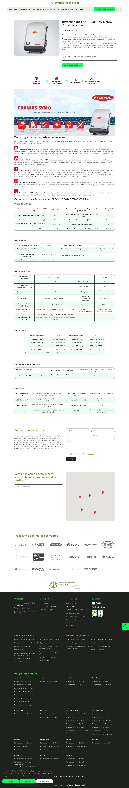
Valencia (69, 755)
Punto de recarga (51, 9)
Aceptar (10, 781)
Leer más (91, 454)
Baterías (64, 9)
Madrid (16, 755)
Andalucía (17, 678)
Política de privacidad (32, 785)
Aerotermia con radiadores (100, 646)
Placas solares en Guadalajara (76, 724)
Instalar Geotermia (97, 649)
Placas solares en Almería (23, 691)
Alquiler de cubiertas (46, 643)
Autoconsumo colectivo (22, 658)
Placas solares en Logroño (101, 743)
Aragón (42, 678)
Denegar (27, 781)
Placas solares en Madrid (23, 758)
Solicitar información (71, 65)
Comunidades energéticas (23, 662)
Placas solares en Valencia (75, 765)
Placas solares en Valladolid (102, 734)
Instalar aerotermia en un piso (101, 639)
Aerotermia (24, 9)
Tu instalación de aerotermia (76, 639)
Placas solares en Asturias (75, 681)
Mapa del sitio (81, 776)
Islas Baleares (97, 678)
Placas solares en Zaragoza (49, 681)
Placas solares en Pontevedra (76, 746)
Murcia (42, 755)
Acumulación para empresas (49, 639)
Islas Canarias (19, 710)
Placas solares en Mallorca (101, 685)
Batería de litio (19, 649)
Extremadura (45, 739)
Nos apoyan (70, 625)
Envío (69, 459)
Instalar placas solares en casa (25, 639)
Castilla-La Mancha (73, 710)
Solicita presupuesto (103, 9)
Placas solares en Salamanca (102, 724)
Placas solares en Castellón (76, 762)
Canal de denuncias (73, 613)
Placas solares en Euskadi (23, 746)
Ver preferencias (45, 781)
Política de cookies (21, 785)
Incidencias (44, 603)
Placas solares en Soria (100, 731)
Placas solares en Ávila (100, 714)
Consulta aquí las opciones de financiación (80, 57)
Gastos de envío (71, 606)
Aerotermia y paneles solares (76, 643)
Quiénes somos (71, 603)
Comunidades (37, 9)
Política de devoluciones (74, 610)
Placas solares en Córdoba (23, 688)
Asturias (69, 678)
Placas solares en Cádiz (22, 685)
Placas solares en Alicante (75, 758)
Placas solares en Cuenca (75, 720)
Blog (82, 9)
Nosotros (73, 9)
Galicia (68, 739)
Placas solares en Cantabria (50, 714)
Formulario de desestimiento (76, 616)
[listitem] (93, 607)
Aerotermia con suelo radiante (101, 643)
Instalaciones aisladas (22, 646)
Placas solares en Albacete (75, 717)
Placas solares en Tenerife (23, 714)
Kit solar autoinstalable (47, 657)
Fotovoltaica (12, 9)
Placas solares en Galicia (75, 743)
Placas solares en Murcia (49, 758)
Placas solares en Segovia (101, 727)
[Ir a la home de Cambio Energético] (64, 3)
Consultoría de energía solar (50, 606)
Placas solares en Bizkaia (23, 743)
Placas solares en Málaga (23, 705)
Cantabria (43, 710)
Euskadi (17, 739)
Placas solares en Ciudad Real (76, 714)
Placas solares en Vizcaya (23, 750)
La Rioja (95, 739)
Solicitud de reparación (48, 610)
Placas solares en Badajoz (49, 743)
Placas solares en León (100, 717)
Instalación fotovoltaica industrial (26, 643)
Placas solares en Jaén (22, 701)
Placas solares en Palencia (101, 720)
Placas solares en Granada (23, 695)
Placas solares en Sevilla (23, 681)
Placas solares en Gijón (74, 685)
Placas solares (44, 660)
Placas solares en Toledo (75, 727)
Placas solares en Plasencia (50, 750)
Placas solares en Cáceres (49, 746)
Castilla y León (97, 710)
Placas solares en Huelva (23, 698)
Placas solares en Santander (50, 717)
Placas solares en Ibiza (100, 681)
